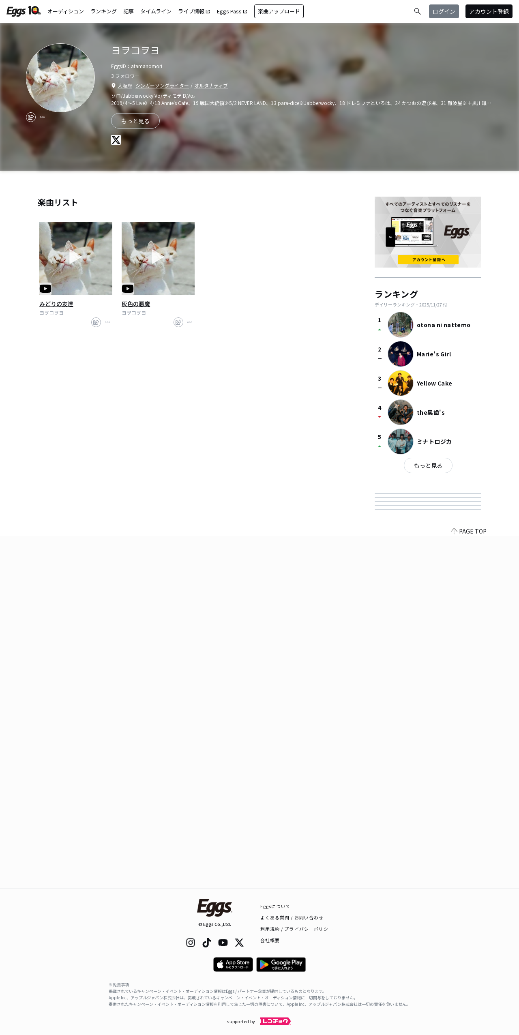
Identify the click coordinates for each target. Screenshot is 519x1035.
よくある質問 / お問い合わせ (292, 917)
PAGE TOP (469, 884)
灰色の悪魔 (136, 304)
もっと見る (428, 465)
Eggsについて (275, 906)
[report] (42, 117)
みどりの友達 (56, 304)
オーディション (65, 11)
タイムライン (156, 11)
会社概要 (270, 940)
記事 (128, 11)
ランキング (103, 11)
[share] (31, 117)
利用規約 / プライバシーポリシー (297, 929)
